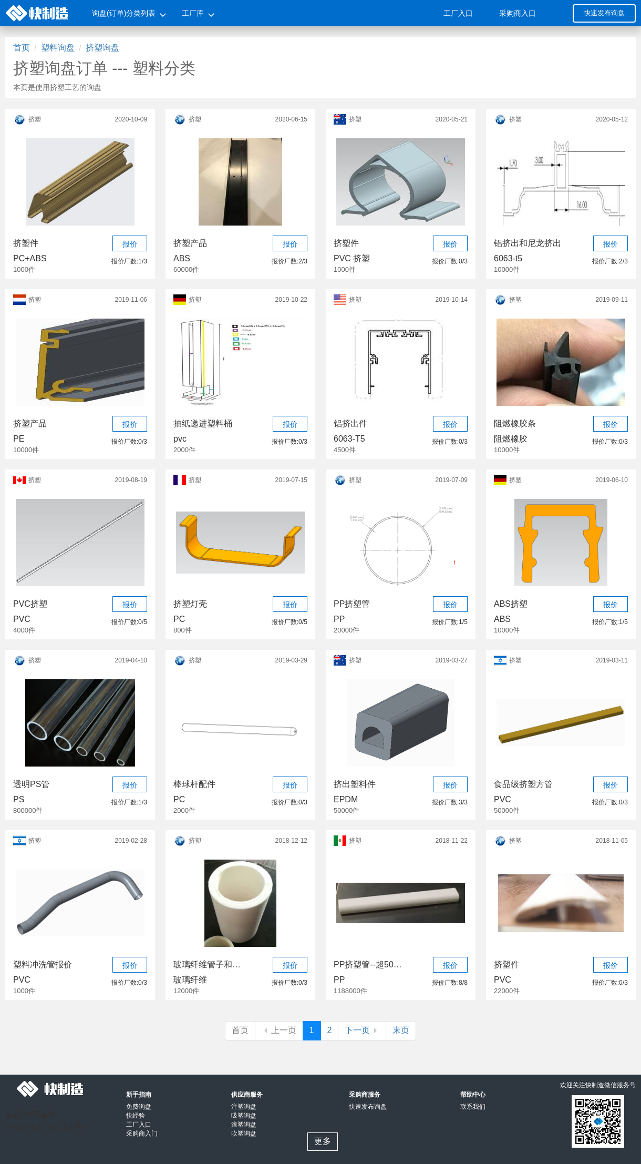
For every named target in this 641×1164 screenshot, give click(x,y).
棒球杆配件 (194, 784)
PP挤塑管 (352, 603)
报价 (129, 244)
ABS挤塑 (511, 603)
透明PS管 (31, 784)
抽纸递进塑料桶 (202, 423)
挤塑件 (25, 243)
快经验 (135, 1115)
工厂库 (193, 13)
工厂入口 (458, 13)
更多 (322, 1141)
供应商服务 (247, 1094)
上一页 (279, 1030)
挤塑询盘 (102, 47)
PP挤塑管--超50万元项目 (368, 964)
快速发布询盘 (604, 13)
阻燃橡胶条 (515, 423)
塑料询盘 (58, 47)
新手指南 (138, 1094)
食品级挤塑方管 (523, 784)
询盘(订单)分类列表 (124, 13)
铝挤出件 (350, 423)
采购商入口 (517, 13)
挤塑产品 (190, 243)
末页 (400, 1030)
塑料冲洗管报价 (42, 964)
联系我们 (472, 1106)
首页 (21, 47)
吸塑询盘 (243, 1115)
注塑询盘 (243, 1106)
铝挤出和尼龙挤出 (527, 243)
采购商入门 (142, 1133)
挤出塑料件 (355, 784)
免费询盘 (138, 1106)
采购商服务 (364, 1094)
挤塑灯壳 (190, 603)
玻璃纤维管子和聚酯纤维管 (207, 964)
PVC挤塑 (30, 603)
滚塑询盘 (243, 1124)
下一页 (362, 1030)
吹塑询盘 (243, 1133)
